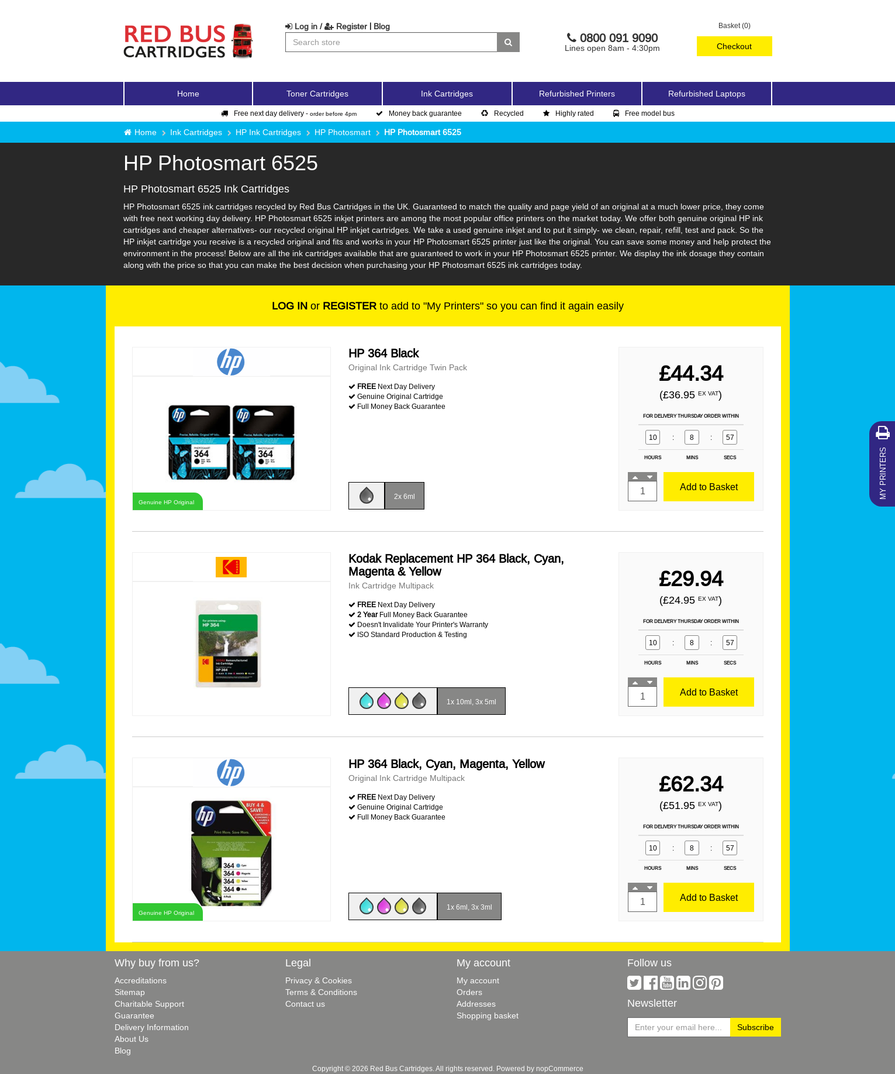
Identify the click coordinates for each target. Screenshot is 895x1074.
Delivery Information (152, 1027)
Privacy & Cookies (318, 980)
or (324, 306)
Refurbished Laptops (706, 93)
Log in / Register (326, 26)
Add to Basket (709, 486)
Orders (469, 992)
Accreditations (141, 980)
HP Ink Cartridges (268, 132)
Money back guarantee (419, 113)
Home (188, 93)
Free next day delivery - (289, 113)
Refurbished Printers (577, 93)
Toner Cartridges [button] (317, 93)
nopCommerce (559, 1068)
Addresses (476, 1003)
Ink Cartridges (196, 132)
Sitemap (130, 992)
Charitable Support (149, 1003)
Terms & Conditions (321, 992)
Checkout (734, 46)
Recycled (502, 113)
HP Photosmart (343, 132)
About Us (131, 1039)
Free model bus (644, 113)
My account (478, 980)
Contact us (305, 1003)
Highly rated (568, 113)
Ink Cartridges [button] (447, 93)
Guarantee (134, 1015)
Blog (382, 26)
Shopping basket (488, 1015)
